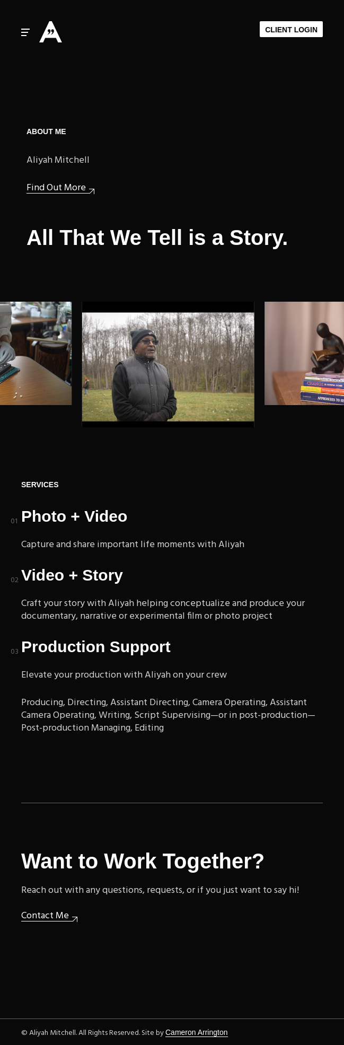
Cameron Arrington (196, 1032)
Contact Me (45, 916)
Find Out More (56, 188)
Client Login (291, 29)
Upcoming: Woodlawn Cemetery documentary (169, 364)
